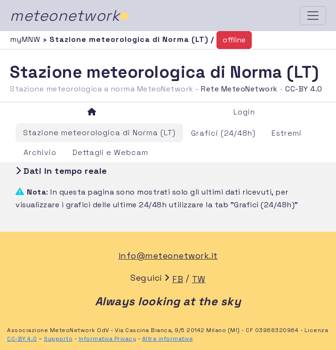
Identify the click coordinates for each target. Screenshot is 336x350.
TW (199, 279)
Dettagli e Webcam (110, 152)
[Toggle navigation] (313, 15)
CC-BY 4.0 (303, 89)
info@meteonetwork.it (168, 255)
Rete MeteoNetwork (239, 89)
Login (244, 112)
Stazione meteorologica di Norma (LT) (99, 133)
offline (234, 40)
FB (177, 279)
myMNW (26, 39)
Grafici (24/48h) (223, 133)
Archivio (40, 152)
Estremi (287, 133)
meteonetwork (69, 15)
